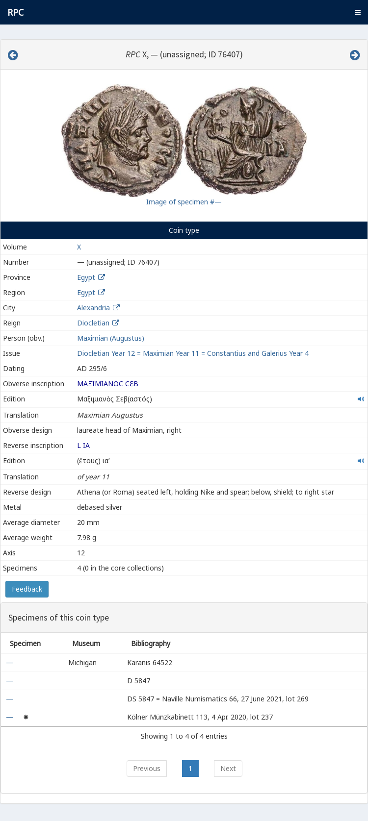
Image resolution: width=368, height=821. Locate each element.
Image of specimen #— (184, 201)
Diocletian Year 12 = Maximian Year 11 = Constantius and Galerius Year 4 (193, 353)
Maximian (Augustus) (110, 338)
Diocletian (93, 322)
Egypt (86, 277)
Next (228, 768)
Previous (146, 768)
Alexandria (93, 307)
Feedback (27, 589)
